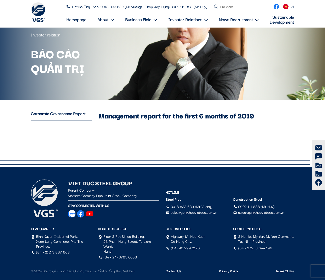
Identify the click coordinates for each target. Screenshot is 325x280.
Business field (141, 19)
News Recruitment (239, 19)
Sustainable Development (282, 19)
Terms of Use (285, 271)
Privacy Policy (228, 271)
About (105, 19)
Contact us (173, 271)
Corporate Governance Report (58, 113)
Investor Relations (188, 19)
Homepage (76, 19)
